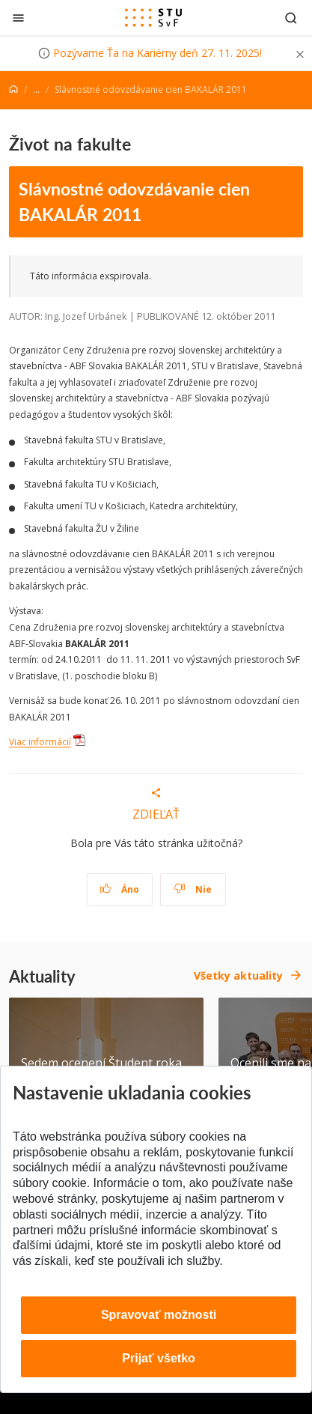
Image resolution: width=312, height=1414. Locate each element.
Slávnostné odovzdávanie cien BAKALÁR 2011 (134, 201)
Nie (193, 889)
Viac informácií (40, 742)
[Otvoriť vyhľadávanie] (291, 17)
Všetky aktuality (238, 975)
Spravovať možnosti (158, 1314)
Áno (119, 889)
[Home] (13, 89)
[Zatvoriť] (18, 17)
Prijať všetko (158, 1358)
